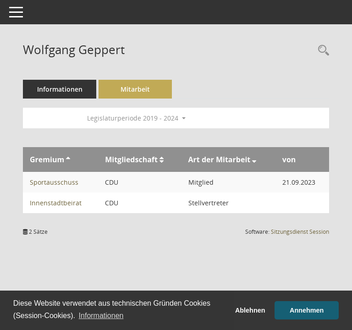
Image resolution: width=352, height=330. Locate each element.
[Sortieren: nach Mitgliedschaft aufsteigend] (162, 159)
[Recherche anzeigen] (321, 50)
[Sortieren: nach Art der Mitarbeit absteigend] (254, 159)
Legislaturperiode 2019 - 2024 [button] (136, 118)
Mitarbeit (135, 89)
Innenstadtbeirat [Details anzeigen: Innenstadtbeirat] (56, 202)
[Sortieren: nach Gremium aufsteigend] (68, 159)
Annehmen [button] (307, 310)
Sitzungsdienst (300, 232)
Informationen (59, 89)
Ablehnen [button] (250, 310)
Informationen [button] (101, 315)
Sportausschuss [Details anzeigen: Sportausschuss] (54, 182)
